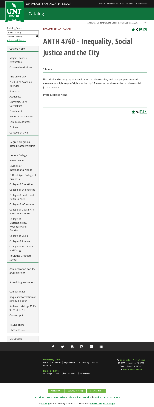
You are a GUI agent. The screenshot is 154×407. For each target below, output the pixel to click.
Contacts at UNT (18, 132)
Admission (15, 91)
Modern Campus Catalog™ (102, 403)
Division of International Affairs (20, 167)
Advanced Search (16, 40)
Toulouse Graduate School (20, 257)
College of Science (19, 241)
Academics (15, 96)
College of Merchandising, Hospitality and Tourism (18, 224)
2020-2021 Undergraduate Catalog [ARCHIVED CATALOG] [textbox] (113, 22)
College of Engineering (22, 189)
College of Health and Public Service (21, 197)
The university (17, 76)
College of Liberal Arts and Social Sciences (22, 211)
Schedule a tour (75, 391)
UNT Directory (142, 4)
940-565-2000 (69, 373)
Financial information (21, 116)
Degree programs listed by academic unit (22, 144)
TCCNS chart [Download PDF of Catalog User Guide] (16, 324)
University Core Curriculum (18, 103)
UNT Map (96, 362)
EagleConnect (126, 4)
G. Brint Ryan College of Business (22, 177)
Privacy (63, 397)
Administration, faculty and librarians (22, 271)
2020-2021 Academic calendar (20, 84)
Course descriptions (20, 67)
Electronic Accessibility (80, 397)
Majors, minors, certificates (18, 60)
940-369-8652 (85, 373)
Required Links (100, 397)
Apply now (55, 391)
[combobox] (117, 22)
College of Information (22, 204)
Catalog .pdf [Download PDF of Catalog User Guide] (16, 315)
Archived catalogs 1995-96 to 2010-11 (22, 308)
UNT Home (115, 397)
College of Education (21, 184)
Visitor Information (132, 369)
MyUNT (102, 4)
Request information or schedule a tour (22, 299)
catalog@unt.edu (52, 373)
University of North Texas (132, 360)
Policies (13, 127)
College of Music (18, 235)
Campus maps (17, 291)
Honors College (18, 155)
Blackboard (112, 4)
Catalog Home (17, 48)
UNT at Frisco (17, 330)
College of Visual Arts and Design (21, 248)
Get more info (95, 391)
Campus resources (20, 122)
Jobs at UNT (47, 365)
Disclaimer (39, 397)
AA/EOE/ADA (52, 397)
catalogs (45, 403)
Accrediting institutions (22, 282)
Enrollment (15, 111)
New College (16, 160)
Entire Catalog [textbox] (14, 32)
